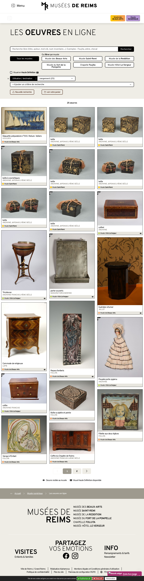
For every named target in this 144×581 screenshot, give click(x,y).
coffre (5, 406)
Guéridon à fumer (106, 307)
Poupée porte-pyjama (108, 379)
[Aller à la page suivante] (86, 471)
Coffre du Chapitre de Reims (62, 456)
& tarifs (116, 553)
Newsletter (109, 557)
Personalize (110, 579)
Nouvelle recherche (22, 92)
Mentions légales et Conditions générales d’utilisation (96, 569)
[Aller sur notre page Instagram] (75, 556)
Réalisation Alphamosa (59, 569)
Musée (133, 18)
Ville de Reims (27, 569)
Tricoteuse (7, 292)
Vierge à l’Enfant (9, 456)
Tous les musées (24, 58)
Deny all (98, 578)
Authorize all (84, 578)
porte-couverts (57, 291)
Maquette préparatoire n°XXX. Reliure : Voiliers (22, 136)
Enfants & (24, 557)
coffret (101, 228)
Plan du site (59, 572)
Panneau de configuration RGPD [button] (82, 572)
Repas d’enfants (57, 371)
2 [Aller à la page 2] (76, 471)
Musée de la (119, 58)
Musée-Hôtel (119, 65)
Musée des (117, 18)
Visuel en (26, 72)
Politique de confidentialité (38, 572)
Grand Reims (39, 569)
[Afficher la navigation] (13, 5)
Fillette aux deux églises (109, 434)
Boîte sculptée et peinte (61, 413)
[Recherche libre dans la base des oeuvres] (64, 49)
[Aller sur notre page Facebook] (66, 556)
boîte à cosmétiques (11, 178)
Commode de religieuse (13, 364)
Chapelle (87, 65)
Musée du (56, 66)
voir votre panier (52, 92)
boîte (53, 139)
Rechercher (126, 49)
